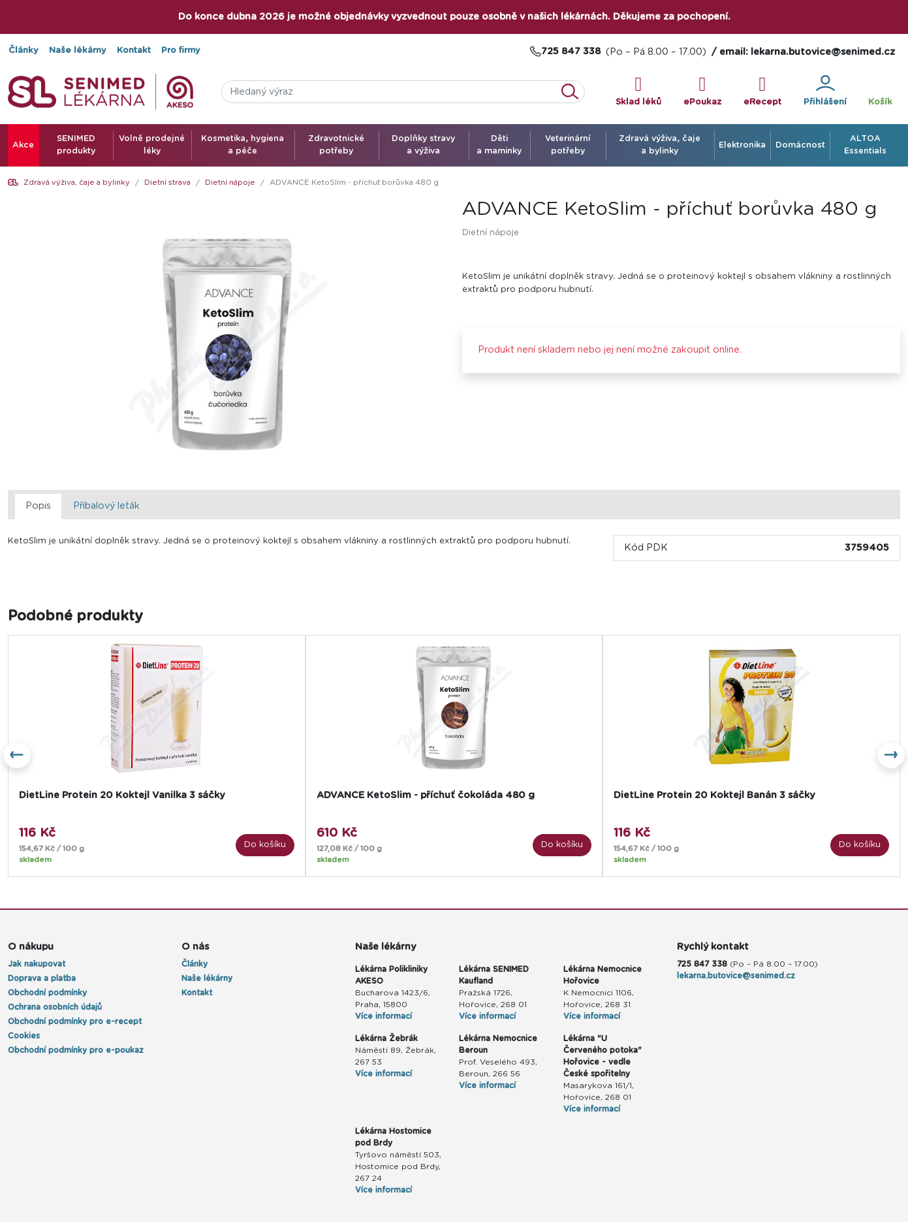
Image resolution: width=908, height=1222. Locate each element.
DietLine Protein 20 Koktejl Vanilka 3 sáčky (122, 795)
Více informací (383, 1016)
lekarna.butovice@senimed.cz (736, 976)
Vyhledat (573, 92)
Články (23, 50)
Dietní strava (167, 182)
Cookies (24, 1036)
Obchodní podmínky (47, 993)
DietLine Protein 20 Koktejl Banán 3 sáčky (714, 795)
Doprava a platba (42, 978)
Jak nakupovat (36, 964)
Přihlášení (825, 90)
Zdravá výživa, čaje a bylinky (76, 182)
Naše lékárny (77, 50)
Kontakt (134, 50)
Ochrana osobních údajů (55, 1007)
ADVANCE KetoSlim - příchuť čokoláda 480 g (426, 795)
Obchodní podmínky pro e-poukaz (76, 1050)
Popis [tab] (38, 506)
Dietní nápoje (230, 182)
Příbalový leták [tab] (106, 506)
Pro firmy (180, 50)
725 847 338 (702, 964)
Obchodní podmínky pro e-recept (75, 1021)
